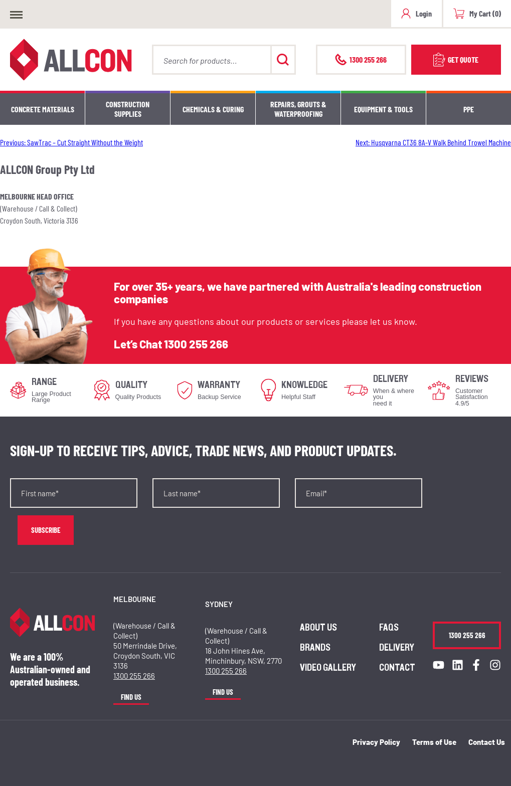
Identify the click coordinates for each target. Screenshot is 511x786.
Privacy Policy (376, 741)
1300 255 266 (196, 343)
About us (318, 628)
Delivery (396, 648)
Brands (315, 648)
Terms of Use (434, 741)
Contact (397, 668)
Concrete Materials (42, 109)
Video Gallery (328, 668)
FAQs (389, 628)
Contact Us (486, 741)
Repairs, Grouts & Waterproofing (298, 108)
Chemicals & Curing (213, 109)
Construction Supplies (127, 108)
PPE (468, 109)
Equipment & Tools (383, 109)
